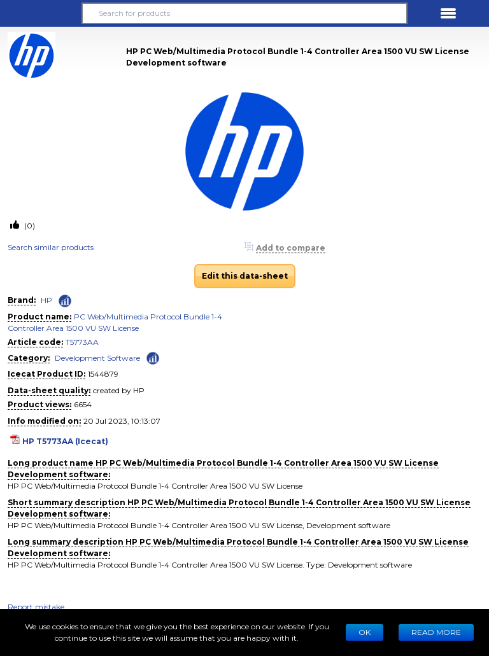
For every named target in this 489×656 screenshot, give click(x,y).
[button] (40, 13)
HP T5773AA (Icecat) (65, 441)
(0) (28, 225)
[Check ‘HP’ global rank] (65, 301)
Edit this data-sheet (245, 276)
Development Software (97, 358)
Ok (364, 632)
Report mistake (36, 606)
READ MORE (436, 632)
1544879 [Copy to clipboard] (103, 374)
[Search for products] (244, 13)
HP (46, 300)
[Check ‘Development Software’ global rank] (152, 357)
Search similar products (51, 247)
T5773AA (82, 342)
